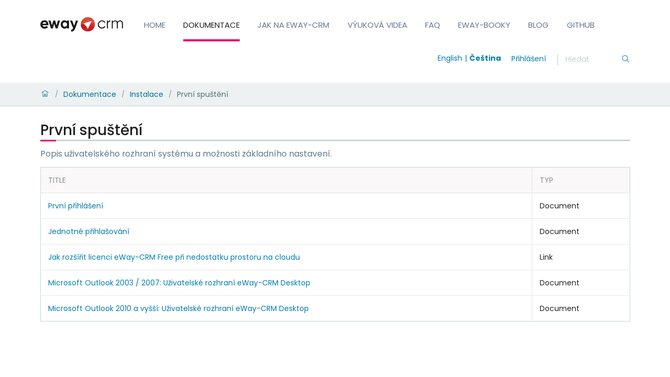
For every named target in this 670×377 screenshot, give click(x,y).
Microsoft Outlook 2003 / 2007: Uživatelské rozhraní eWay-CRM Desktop (179, 283)
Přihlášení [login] (528, 58)
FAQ (432, 24)
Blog (538, 24)
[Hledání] (593, 59)
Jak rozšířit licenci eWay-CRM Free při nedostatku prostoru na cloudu (174, 257)
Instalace (146, 94)
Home (154, 24)
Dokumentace (211, 24)
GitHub (581, 24)
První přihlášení (75, 206)
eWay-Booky (484, 24)
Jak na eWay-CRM (293, 24)
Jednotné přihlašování (88, 231)
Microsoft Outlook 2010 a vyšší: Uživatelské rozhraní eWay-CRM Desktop (178, 308)
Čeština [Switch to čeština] (485, 58)
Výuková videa (377, 24)
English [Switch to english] (450, 58)
